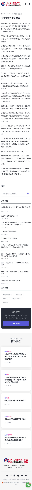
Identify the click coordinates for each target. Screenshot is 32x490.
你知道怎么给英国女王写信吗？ (15, 419)
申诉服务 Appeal (16, 298)
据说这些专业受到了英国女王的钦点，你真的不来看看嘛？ (15, 439)
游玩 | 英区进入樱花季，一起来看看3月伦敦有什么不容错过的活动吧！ (15, 255)
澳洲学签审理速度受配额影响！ (11, 280)
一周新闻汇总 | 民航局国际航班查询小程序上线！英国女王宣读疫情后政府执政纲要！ (15, 379)
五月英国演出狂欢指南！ (9, 238)
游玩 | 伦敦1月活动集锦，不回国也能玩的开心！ (15, 273)
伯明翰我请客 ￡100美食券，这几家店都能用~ (15, 208)
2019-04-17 (6, 14)
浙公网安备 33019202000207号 (10, 482)
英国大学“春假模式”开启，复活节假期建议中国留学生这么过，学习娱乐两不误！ (15, 246)
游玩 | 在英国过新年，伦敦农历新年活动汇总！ (15, 264)
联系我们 (15, 465)
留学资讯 (5, 298)
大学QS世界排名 (7, 294)
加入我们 (23, 465)
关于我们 (7, 465)
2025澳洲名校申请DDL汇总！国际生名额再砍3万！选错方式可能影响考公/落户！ (16, 224)
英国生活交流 (18, 14)
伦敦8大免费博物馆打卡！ (9, 216)
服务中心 (11, 467)
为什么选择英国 (8, 435)
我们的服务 (19, 294)
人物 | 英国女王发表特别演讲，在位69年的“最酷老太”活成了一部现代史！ (15, 356)
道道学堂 (19, 467)
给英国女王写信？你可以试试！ (15, 401)
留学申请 (5, 302)
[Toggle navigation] (30, 4)
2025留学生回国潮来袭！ (9, 231)
